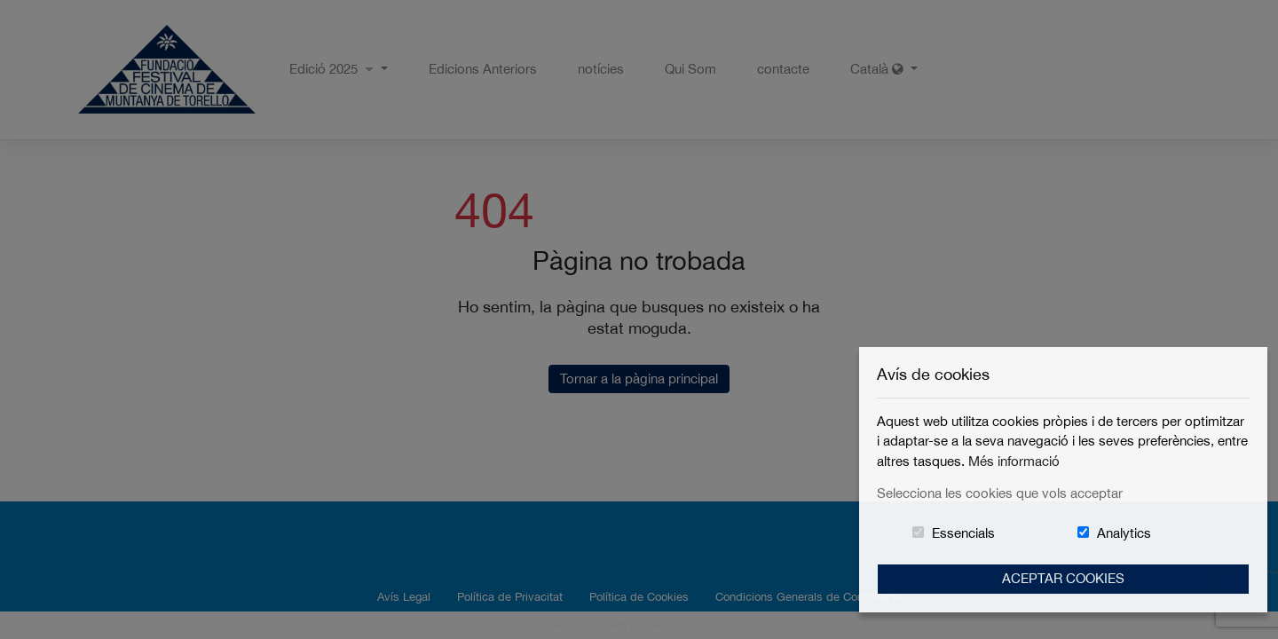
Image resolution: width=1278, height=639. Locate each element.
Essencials (963, 532)
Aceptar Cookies (1063, 578)
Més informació (1014, 461)
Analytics (1124, 532)
